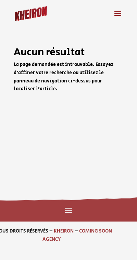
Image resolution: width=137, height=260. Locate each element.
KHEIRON (50, 231)
